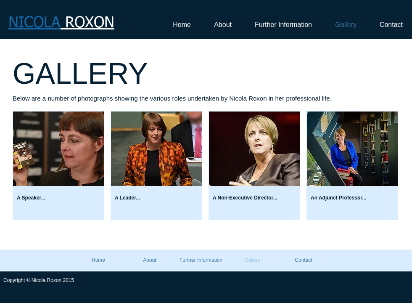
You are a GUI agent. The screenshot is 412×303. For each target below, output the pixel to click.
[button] (58, 165)
